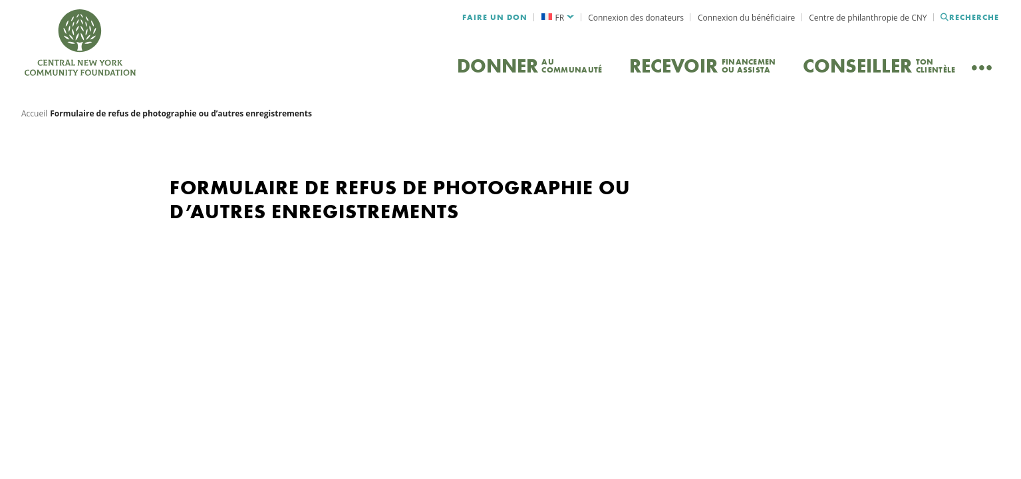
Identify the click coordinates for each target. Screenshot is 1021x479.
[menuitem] (557, 18)
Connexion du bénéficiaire (746, 17)
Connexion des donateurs (636, 17)
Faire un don (494, 17)
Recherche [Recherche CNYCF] (970, 17)
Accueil (34, 122)
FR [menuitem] (560, 17)
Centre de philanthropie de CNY (868, 17)
